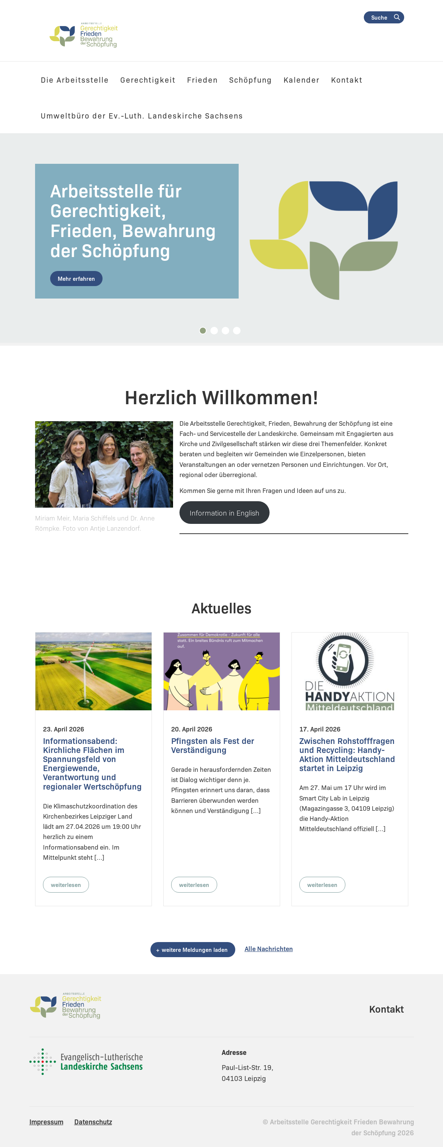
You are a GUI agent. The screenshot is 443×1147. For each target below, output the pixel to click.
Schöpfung (250, 79)
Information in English (224, 512)
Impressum (46, 1121)
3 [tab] (227, 332)
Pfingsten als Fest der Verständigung (212, 745)
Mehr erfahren (76, 278)
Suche (379, 17)
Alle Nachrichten (269, 948)
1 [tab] (204, 332)
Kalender (302, 79)
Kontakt (347, 79)
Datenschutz (93, 1121)
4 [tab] (238, 332)
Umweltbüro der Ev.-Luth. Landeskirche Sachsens (142, 115)
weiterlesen (66, 884)
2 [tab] (216, 332)
